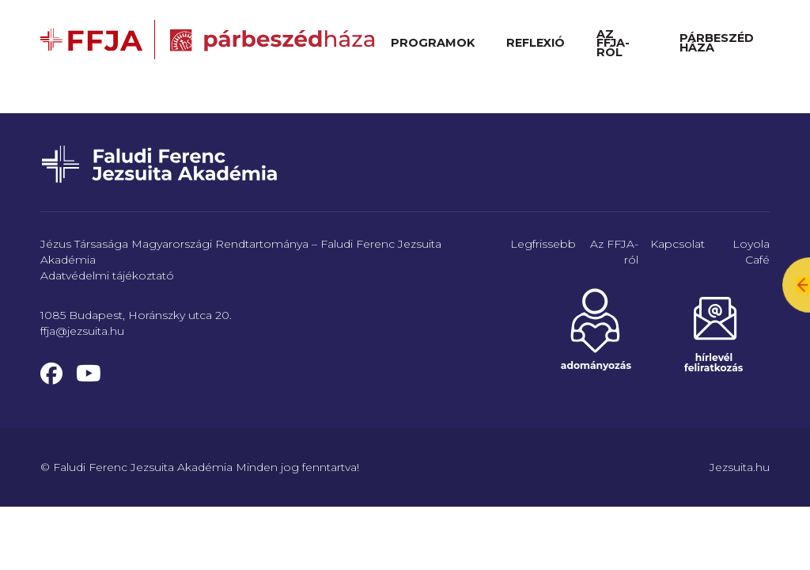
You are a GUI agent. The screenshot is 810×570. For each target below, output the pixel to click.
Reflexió (535, 43)
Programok (433, 43)
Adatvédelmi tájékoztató (107, 275)
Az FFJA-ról (613, 43)
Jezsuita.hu (740, 467)
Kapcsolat (677, 244)
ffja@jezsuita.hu (82, 331)
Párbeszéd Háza (716, 43)
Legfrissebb (543, 244)
